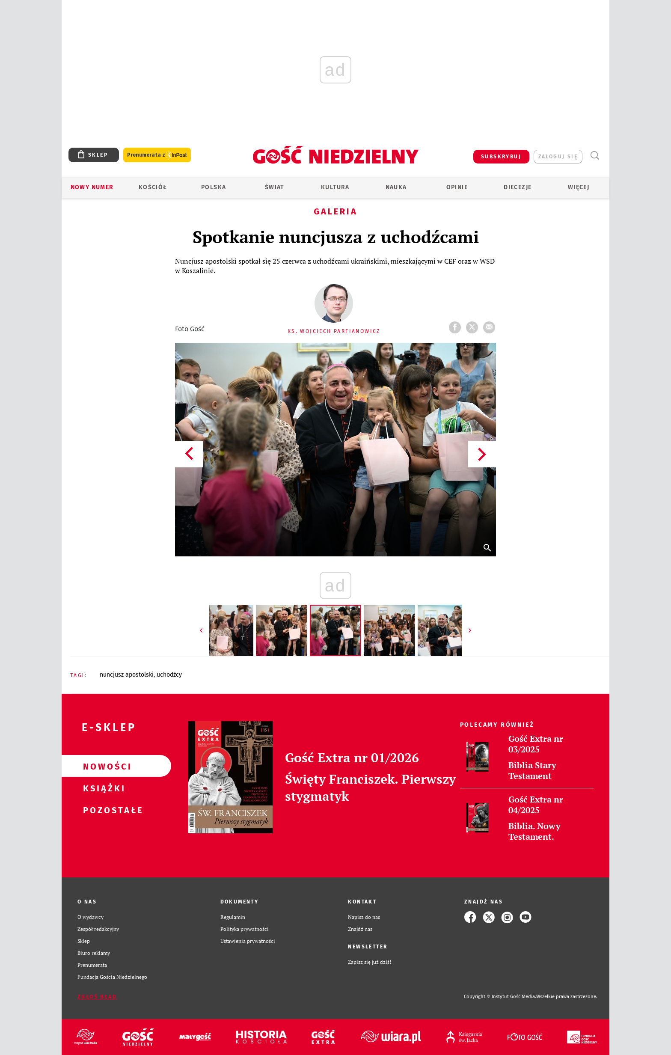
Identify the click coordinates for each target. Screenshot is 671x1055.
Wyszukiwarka (595, 155)
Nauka (396, 187)
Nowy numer (92, 187)
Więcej (578, 187)
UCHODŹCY (169, 674)
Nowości (102, 766)
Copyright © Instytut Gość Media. (500, 996)
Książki (102, 788)
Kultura (335, 187)
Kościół (153, 187)
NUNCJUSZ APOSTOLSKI (127, 674)
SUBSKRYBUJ (501, 157)
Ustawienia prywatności (247, 941)
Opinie (457, 187)
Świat (274, 187)
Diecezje (517, 187)
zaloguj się (558, 157)
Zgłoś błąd (97, 997)
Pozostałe (102, 809)
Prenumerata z (157, 155)
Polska (213, 187)
